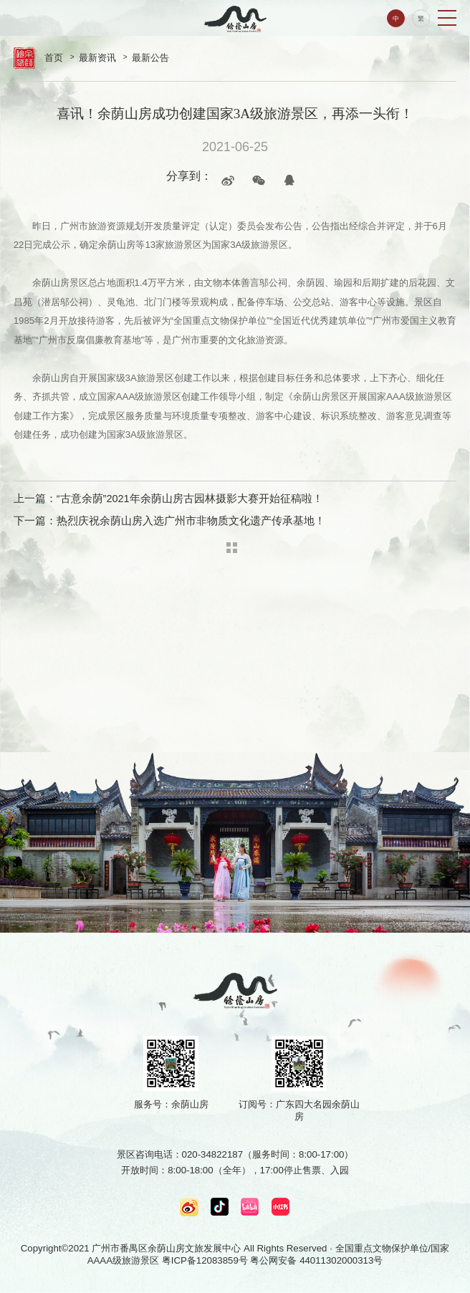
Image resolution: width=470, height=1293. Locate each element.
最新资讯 (97, 57)
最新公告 (150, 57)
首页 (53, 57)
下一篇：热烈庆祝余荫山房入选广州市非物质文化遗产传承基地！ (169, 521)
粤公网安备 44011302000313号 (316, 1260)
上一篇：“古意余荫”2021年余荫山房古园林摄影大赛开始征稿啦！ (168, 498)
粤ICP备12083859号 (205, 1260)
